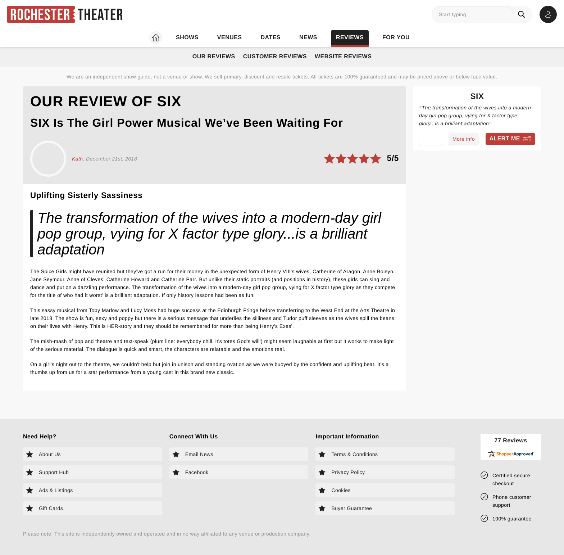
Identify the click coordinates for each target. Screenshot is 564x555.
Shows (187, 38)
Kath (77, 159)
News (308, 38)
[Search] (523, 14)
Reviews (350, 38)
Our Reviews (213, 57)
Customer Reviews (275, 57)
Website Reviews (343, 57)
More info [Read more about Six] (463, 139)
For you (396, 38)
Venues (229, 38)
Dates (271, 38)
